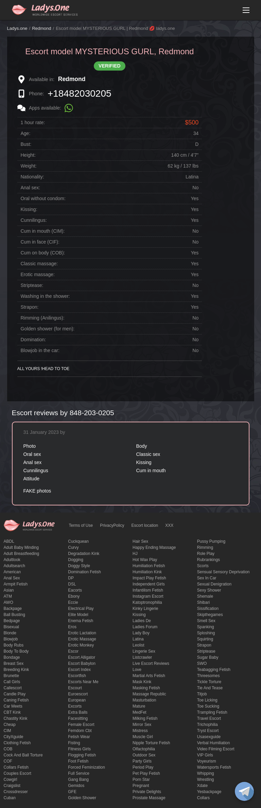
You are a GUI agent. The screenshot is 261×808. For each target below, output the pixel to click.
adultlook (12, 559)
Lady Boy (141, 633)
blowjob (11, 639)
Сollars (203, 797)
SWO (202, 663)
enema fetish (80, 620)
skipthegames (210, 614)
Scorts (203, 565)
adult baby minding (21, 547)
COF (8, 761)
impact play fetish (149, 578)
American (12, 572)
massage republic (149, 694)
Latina (138, 639)
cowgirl (10, 779)
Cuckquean (78, 541)
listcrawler (142, 657)
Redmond (41, 28)
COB (8, 749)
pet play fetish (146, 773)
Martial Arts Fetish (149, 675)
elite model (78, 614)
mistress (140, 730)
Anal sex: (30, 187)
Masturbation (144, 700)
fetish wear (79, 736)
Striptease (206, 651)
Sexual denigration (214, 584)
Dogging (75, 559)
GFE (72, 791)
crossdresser (16, 791)
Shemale (205, 596)
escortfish (77, 675)
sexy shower (209, 590)
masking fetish (146, 688)
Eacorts (75, 590)
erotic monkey (81, 645)
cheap (10, 724)
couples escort (17, 773)
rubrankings (208, 559)
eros (72, 626)
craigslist (12, 785)
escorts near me (83, 681)
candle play (15, 694)
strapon (204, 645)
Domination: (33, 339)
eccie (73, 602)
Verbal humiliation (213, 742)
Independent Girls (149, 584)
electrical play (80, 608)
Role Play (205, 553)
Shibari (203, 602)
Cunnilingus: (34, 220)
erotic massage (82, 639)
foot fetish (78, 761)
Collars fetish (16, 767)
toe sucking (208, 706)
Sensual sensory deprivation (223, 572)
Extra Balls (77, 712)
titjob (202, 694)
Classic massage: (39, 263)
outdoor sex (144, 755)
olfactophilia (144, 749)
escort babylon (81, 663)
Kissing (139, 614)
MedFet (139, 712)
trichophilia (207, 724)
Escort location (145, 525)
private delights (147, 791)
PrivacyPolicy (112, 525)
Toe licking (207, 700)
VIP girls (205, 755)
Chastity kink (16, 718)
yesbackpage (209, 791)
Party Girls (142, 761)
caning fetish (16, 700)
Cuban (10, 797)
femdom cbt (79, 730)
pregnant (141, 785)
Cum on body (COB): (43, 252)
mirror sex (142, 724)
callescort (13, 688)
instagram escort (148, 596)
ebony (74, 596)
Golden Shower (82, 797)
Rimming (205, 547)
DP (71, 578)
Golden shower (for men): (48, 328)
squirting (205, 639)
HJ (135, 553)
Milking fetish (145, 718)
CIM (7, 730)
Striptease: (32, 285)
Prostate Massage (149, 797)
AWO (8, 602)
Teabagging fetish (213, 669)
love (137, 669)
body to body (16, 651)
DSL (72, 584)
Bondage (12, 657)
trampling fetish (212, 712)
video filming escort (215, 749)
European (77, 700)
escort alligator (81, 657)
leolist (138, 645)
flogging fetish (82, 755)
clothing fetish (17, 742)
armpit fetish (16, 584)
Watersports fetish (214, 767)
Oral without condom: (43, 198)
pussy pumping (211, 541)
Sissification (208, 608)
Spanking (205, 626)
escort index (79, 669)
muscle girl (143, 736)
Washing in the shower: (45, 296)
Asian (9, 590)
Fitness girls (79, 749)
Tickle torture (209, 681)
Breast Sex (14, 663)
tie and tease (210, 688)
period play (143, 767)
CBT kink (12, 712)
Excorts (75, 706)
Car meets (13, 706)
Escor (73, 651)
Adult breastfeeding (21, 553)
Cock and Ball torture (23, 755)
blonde (10, 633)
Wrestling (205, 779)
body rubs (14, 645)
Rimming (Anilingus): (43, 318)
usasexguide (209, 736)
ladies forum (145, 626)
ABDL (9, 541)
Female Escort (81, 724)
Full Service (78, 773)
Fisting (74, 742)
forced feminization (86, 767)
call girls (12, 681)
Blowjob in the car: (40, 350)
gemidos (76, 785)
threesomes (208, 675)
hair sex (140, 541)
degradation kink (83, 553)
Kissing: (29, 209)
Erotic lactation (82, 633)
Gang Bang (78, 779)
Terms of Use (81, 525)
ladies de (142, 620)
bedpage (12, 620)
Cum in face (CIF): (40, 242)
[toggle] (244, 791)
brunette (11, 675)
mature (139, 706)
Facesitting (78, 718)
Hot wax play (145, 559)
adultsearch (14, 565)
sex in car (206, 578)
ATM (8, 596)
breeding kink (16, 669)
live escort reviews (151, 663)
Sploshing (206, 633)
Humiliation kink (147, 572)
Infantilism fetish (148, 590)
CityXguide (13, 736)
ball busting (14, 614)
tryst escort (208, 730)
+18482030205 (79, 93)
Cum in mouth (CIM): (43, 231)
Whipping (205, 773)
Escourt (75, 688)
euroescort (78, 694)
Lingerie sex (144, 651)
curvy (73, 547)
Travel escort (209, 718)
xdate (202, 785)
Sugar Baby (208, 657)
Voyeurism (206, 761)
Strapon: (30, 307)
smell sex (206, 620)
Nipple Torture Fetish (151, 742)
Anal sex (12, 578)
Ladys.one (17, 28)
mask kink (142, 681)
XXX (169, 525)
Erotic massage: (38, 274)
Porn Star (141, 779)
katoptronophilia (147, 602)
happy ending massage (154, 547)
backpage (13, 608)
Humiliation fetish (149, 565)
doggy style (79, 565)
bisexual (11, 626)
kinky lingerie (145, 608)
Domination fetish (84, 572)
